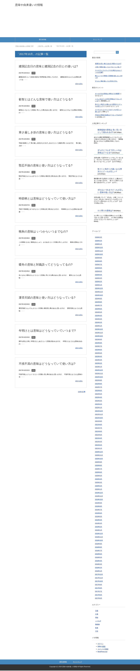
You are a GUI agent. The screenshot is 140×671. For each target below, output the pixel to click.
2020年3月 (98, 483)
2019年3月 (98, 524)
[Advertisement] (70, 24)
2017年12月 (99, 575)
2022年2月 (98, 404)
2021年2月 (98, 445)
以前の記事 (81, 397)
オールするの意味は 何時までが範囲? (107, 94)
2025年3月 (98, 278)
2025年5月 (98, 272)
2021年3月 (98, 442)
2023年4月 (98, 357)
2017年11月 (99, 578)
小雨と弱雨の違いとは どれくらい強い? (108, 67)
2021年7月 (98, 428)
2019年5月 (98, 517)
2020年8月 (98, 466)
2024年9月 (98, 299)
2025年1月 (98, 285)
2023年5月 (98, 353)
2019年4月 (98, 520)
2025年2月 (98, 282)
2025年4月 (98, 275)
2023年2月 (98, 364)
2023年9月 (98, 340)
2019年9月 (98, 503)
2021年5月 (98, 435)
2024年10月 (99, 295)
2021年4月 (98, 438)
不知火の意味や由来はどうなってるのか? (108, 115)
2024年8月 (98, 302)
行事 (33, 78)
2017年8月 (98, 588)
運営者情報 (42, 40)
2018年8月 (98, 547)
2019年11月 (99, 496)
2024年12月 (99, 289)
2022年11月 (99, 374)
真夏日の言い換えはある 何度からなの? (108, 64)
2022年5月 (98, 394)
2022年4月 (98, 398)
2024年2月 (98, 323)
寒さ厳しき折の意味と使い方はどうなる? (48, 137)
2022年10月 (99, 377)
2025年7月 (98, 265)
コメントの (103, 649)
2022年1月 (98, 408)
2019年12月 (99, 493)
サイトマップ (97, 40)
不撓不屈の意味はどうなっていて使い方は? (50, 368)
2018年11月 (99, 537)
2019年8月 (98, 507)
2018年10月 (99, 541)
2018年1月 (98, 571)
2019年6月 (98, 513)
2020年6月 (98, 473)
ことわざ (98, 621)
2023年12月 (99, 329)
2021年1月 (98, 449)
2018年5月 (98, 558)
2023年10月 (99, 336)
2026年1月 (98, 244)
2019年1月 (98, 530)
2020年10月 (99, 459)
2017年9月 (98, 585)
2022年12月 (99, 370)
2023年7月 (98, 347)
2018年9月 (98, 544)
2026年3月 (98, 238)
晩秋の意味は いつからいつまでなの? (45, 236)
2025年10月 (99, 255)
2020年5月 (98, 476)
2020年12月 (99, 452)
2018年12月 (99, 534)
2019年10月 (99, 500)
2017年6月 (98, 595)
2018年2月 (98, 568)
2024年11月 (99, 292)
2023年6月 (98, 350)
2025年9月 (98, 258)
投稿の (101, 647)
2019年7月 (98, 510)
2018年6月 (98, 554)
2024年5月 (98, 312)
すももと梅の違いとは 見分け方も (106, 81)
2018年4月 (98, 561)
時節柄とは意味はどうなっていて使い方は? (50, 203)
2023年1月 (98, 367)
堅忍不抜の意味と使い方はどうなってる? (48, 170)
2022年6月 (98, 391)
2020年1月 (98, 490)
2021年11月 (99, 415)
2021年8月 (98, 425)
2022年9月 (98, 381)
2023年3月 (98, 360)
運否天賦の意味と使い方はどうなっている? (50, 302)
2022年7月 (98, 387)
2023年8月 (98, 343)
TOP (24, 46)
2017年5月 (98, 598)
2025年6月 (98, 268)
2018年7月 (98, 551)
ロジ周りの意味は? (105, 211)
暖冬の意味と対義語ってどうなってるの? (48, 269)
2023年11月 (99, 333)
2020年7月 (98, 469)
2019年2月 (98, 527)
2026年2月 (98, 241)
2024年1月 (98, 326)
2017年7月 (98, 592)
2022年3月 (98, 401)
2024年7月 (98, 306)
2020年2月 (98, 486)
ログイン (100, 644)
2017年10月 (99, 581)
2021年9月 (98, 421)
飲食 (96, 628)
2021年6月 (98, 432)
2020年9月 (98, 462)
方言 (96, 631)
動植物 (97, 625)
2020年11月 (99, 455)
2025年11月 (99, 251)
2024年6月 (98, 309)
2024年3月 (98, 319)
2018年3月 (98, 564)
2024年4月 (98, 316)
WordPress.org (102, 652)
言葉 (33, 111)
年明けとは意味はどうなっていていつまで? (50, 335)
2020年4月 (98, 479)
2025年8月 (98, 261)
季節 (33, 144)
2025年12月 (99, 248)
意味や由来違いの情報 (31, 5)
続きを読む (79, 89)
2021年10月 (99, 418)
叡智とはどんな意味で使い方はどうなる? (48, 104)
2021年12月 (99, 411)
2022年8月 (98, 384)
